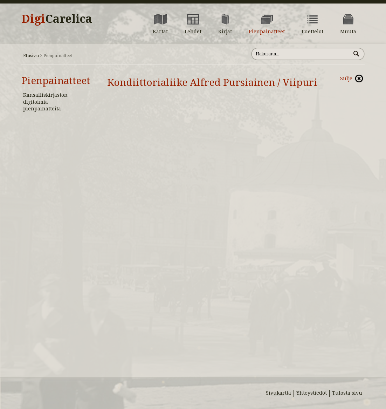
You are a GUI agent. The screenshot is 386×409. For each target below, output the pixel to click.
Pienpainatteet (55, 81)
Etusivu (31, 55)
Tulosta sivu (347, 393)
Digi (56, 19)
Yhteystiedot (311, 393)
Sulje (346, 78)
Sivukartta (278, 393)
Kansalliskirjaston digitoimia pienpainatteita (45, 101)
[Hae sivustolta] (301, 54)
